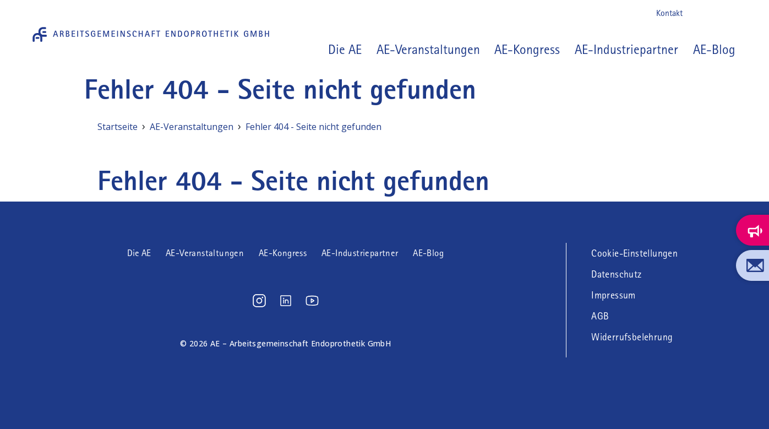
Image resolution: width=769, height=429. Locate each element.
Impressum (613, 295)
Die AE (139, 253)
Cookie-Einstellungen (634, 253)
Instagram (698, 13)
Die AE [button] (345, 49)
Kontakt (669, 13)
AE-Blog (714, 49)
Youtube (734, 13)
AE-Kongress (527, 49)
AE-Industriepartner (626, 49)
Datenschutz (616, 274)
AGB (600, 316)
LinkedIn (716, 13)
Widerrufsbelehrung (632, 337)
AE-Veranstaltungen (428, 49)
